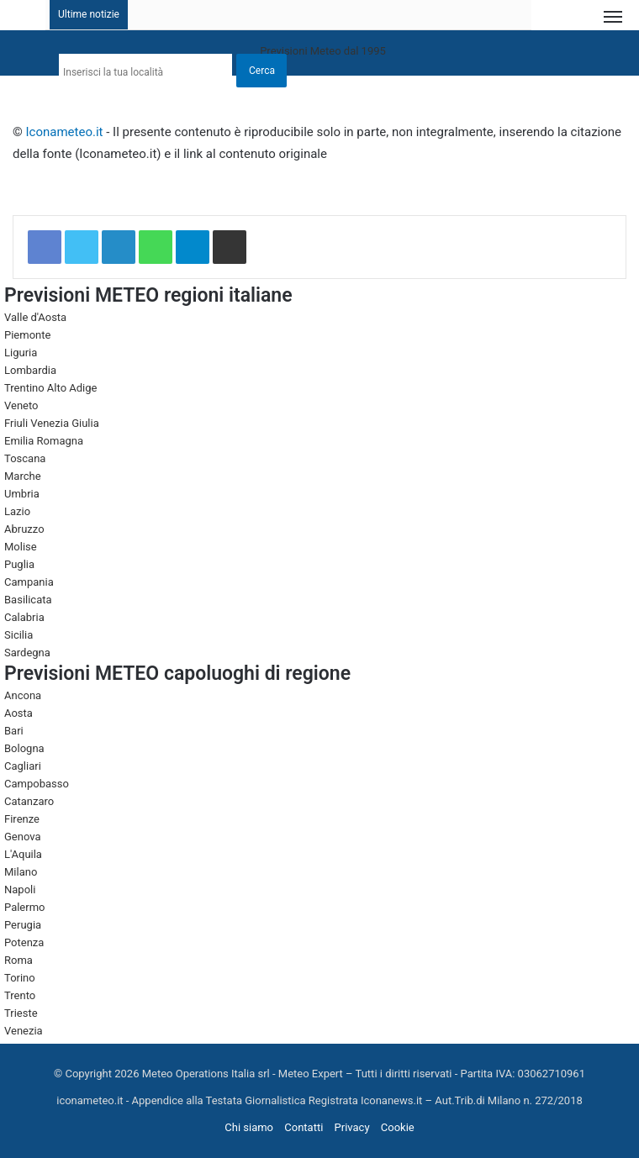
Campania (29, 582)
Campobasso (36, 783)
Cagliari (22, 766)
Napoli (19, 889)
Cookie (398, 1127)
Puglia (19, 564)
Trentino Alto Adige (50, 388)
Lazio (17, 511)
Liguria (20, 352)
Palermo (24, 907)
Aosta (18, 713)
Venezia (23, 1030)
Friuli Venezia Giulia (51, 423)
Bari (14, 730)
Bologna (24, 748)
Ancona (22, 695)
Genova (22, 836)
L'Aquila (23, 854)
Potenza (24, 942)
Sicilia (18, 635)
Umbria (22, 493)
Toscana (24, 458)
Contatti (303, 1127)
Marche (22, 476)
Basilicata (28, 599)
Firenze (22, 819)
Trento (19, 995)
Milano (20, 872)
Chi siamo (248, 1127)
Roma (18, 960)
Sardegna (27, 652)
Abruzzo (24, 529)
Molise (20, 546)
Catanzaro (29, 801)
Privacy (352, 1127)
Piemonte (27, 335)
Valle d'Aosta (35, 317)
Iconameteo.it (64, 131)
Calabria (24, 617)
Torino (19, 977)
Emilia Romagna (43, 440)
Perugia (22, 925)
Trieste (21, 1013)
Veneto (21, 405)
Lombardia (30, 370)
